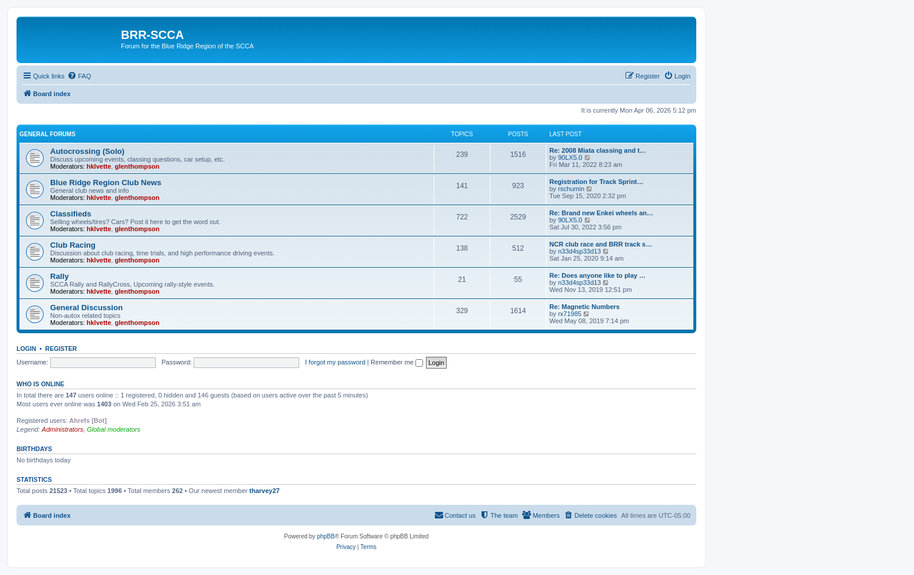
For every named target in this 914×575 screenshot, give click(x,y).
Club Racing (73, 245)
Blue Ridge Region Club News (105, 182)
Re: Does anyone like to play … (597, 275)
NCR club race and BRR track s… (600, 244)
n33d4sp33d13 (579, 251)
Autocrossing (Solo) (87, 151)
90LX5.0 (570, 157)
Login (26, 348)
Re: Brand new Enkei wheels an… (601, 212)
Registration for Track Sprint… (596, 181)
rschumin (571, 188)
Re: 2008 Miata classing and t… (597, 150)
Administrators (62, 429)
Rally (59, 276)
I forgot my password (335, 362)
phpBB (326, 536)
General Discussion (86, 307)
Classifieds (70, 213)
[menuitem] (79, 76)
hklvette (99, 166)
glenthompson (136, 166)
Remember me (397, 362)
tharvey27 (265, 490)
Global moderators (113, 429)
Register (61, 348)
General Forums (47, 134)
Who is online (40, 383)
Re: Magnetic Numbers (584, 306)
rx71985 (570, 313)
